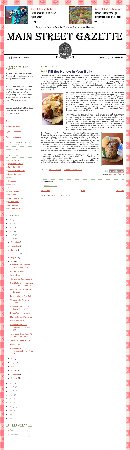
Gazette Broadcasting (16, 171)
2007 (11, 418)
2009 (11, 410)
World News (13, 205)
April (13, 366)
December (15, 242)
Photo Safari (13, 184)
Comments (13, 435)
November (15, 246)
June (13, 359)
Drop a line (15, 97)
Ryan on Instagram (13, 137)
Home (83, 191)
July (12, 261)
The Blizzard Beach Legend (21, 279)
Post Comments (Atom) (61, 195)
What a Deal (15, 275)
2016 (11, 383)
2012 (11, 399)
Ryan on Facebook (13, 132)
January (14, 378)
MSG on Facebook (13, 126)
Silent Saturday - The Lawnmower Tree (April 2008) (20, 327)
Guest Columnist (14, 174)
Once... (11, 177)
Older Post (120, 191)
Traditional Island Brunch (20, 340)
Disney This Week (15, 160)
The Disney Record (16, 198)
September (15, 254)
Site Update (13, 195)
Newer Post (45, 191)
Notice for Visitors (17, 321)
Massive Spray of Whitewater (21, 317)
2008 (11, 414)
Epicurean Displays (116, 174)
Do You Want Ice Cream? (20, 313)
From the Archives (15, 167)
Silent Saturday (14, 191)
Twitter (8, 121)
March (13, 370)
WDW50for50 (13, 202)
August (14, 258)
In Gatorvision (15, 344)
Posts (11, 430)
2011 (11, 403)
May (13, 363)
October (14, 250)
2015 (11, 387)
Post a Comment (50, 186)
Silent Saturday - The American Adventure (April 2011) (21, 350)
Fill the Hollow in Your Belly (21, 296)
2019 (11, 231)
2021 (11, 223)
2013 (11, 395)
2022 (11, 220)
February (14, 374)
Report (11, 188)
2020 (11, 227)
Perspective (13, 181)
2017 (11, 239)
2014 (11, 391)
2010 (11, 407)
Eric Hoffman (13, 149)
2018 (11, 235)
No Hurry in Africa (17, 271)
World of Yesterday (15, 208)
